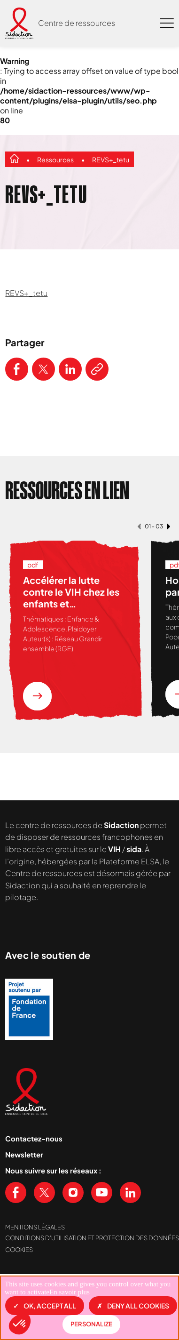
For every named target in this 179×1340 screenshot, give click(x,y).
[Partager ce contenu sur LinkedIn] (70, 369)
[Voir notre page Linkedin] (130, 1192)
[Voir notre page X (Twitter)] (44, 1192)
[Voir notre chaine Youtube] (101, 1192)
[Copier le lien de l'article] (97, 369)
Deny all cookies (133, 1305)
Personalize (91, 1324)
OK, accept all (44, 1305)
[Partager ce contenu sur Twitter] (43, 369)
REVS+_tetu (110, 159)
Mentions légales (35, 1227)
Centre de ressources (76, 23)
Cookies (19, 1249)
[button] (19, 1324)
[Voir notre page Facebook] (15, 1192)
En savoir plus (69, 1292)
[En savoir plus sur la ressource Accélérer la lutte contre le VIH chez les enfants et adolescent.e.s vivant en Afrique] (37, 696)
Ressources (55, 159)
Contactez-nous (33, 1138)
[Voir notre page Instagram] (73, 1192)
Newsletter (24, 1154)
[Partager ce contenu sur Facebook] (16, 369)
